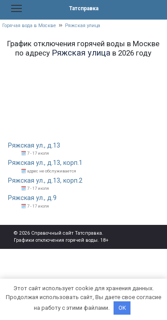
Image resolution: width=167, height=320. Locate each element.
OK (122, 307)
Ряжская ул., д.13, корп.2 (45, 180)
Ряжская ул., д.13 (34, 145)
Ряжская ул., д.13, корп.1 (45, 163)
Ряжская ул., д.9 (32, 198)
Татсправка (83, 8)
